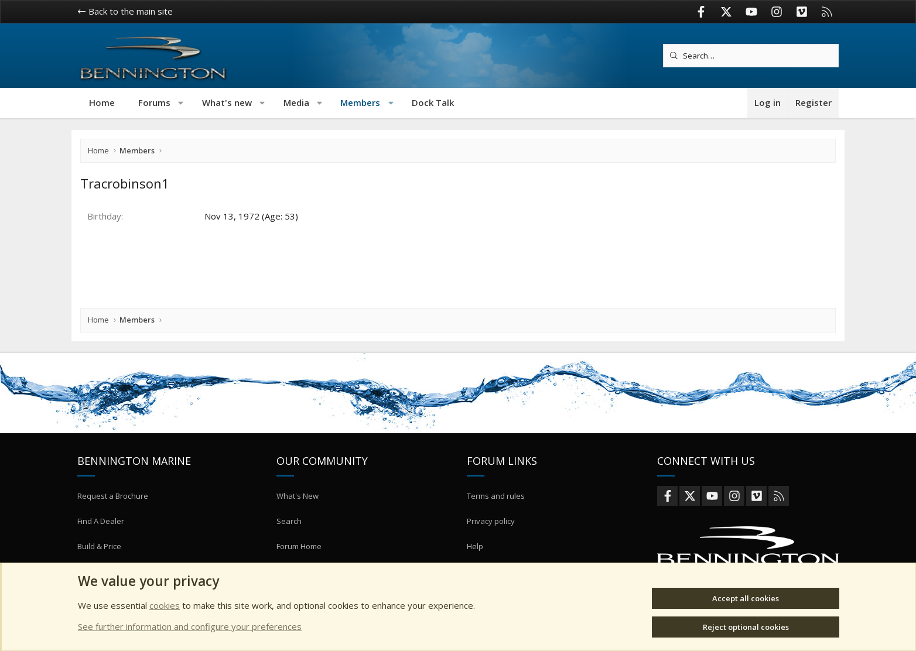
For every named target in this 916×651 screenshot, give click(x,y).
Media (296, 102)
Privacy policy (491, 538)
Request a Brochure (112, 517)
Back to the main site (125, 11)
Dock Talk (433, 102)
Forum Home (299, 559)
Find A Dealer (100, 538)
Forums (154, 102)
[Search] (751, 55)
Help (475, 559)
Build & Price (99, 559)
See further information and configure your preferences (190, 626)
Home (102, 102)
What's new (227, 102)
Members (360, 102)
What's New (297, 517)
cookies (164, 605)
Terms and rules (496, 517)
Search (289, 538)
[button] (181, 103)
